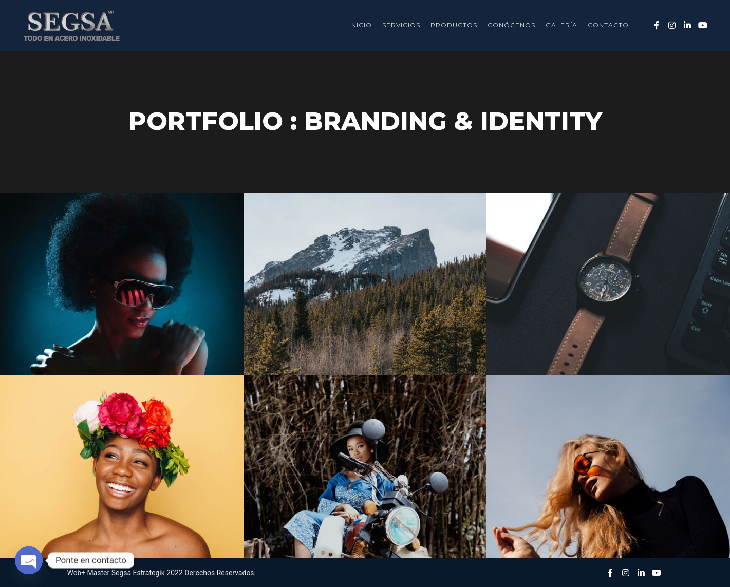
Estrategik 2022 (158, 573)
